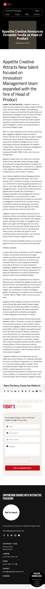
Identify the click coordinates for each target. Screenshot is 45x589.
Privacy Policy (8, 546)
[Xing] (36, 391)
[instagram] (15, 535)
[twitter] (8, 535)
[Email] (40, 391)
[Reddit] (11, 391)
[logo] (7, 3)
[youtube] (19, 535)
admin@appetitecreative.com (13, 531)
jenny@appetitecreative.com (13, 571)
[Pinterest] (29, 391)
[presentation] (17, 461)
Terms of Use (7, 549)
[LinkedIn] (15, 391)
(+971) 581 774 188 (10, 564)
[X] (8, 391)
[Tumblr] (26, 391)
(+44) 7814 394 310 (10, 556)
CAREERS (6, 576)
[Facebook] (4, 391)
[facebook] (4, 535)
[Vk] (33, 391)
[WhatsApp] (18, 391)
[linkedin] (11, 535)
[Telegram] (22, 391)
